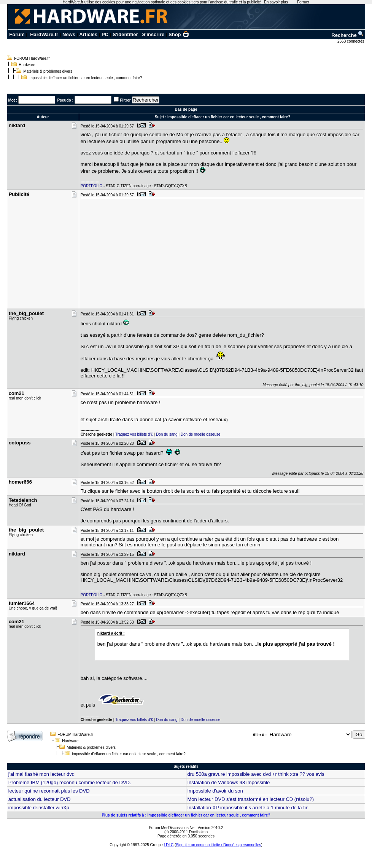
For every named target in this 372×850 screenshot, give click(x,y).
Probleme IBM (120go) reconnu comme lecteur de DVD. (69, 782)
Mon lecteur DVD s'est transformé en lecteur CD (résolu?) (251, 799)
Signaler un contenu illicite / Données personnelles (218, 845)
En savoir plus (276, 2)
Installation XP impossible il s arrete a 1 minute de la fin (248, 807)
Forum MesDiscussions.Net (172, 828)
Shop (179, 34)
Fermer (303, 2)
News (68, 34)
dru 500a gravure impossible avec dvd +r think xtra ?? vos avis (256, 774)
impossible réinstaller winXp (38, 807)
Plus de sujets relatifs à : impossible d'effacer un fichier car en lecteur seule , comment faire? (186, 815)
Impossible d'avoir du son (215, 791)
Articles (88, 34)
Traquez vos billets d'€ (134, 434)
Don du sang (167, 434)
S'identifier (125, 34)
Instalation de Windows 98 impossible (229, 782)
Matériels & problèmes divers (47, 71)
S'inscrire (153, 34)
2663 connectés (351, 41)
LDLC (169, 845)
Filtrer (125, 100)
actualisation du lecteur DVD (39, 799)
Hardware (27, 65)
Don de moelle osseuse (201, 434)
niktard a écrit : (111, 633)
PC (105, 34)
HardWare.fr (44, 34)
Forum (16, 34)
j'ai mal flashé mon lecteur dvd (41, 774)
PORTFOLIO (92, 186)
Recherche (347, 35)
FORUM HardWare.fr (32, 58)
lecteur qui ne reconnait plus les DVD (49, 791)
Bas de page (186, 109)
